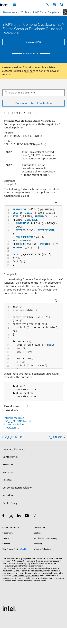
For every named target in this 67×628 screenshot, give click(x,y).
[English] (54, 4)
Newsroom (8, 464)
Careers (6, 480)
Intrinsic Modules (14, 418)
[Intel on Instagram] (34, 516)
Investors (7, 472)
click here (29, 71)
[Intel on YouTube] (26, 516)
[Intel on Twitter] (11, 516)
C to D (24, 406)
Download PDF (33, 42)
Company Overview (14, 449)
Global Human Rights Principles (25, 575)
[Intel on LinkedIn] (19, 516)
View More (31, 53)
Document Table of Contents (32, 103)
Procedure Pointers (15, 424)
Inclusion (7, 495)
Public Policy (9, 503)
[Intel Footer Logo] (9, 608)
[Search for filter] (33, 92)
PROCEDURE (11, 427)
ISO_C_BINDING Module (18, 421)
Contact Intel (10, 457)
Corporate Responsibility (17, 487)
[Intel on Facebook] (3, 516)
